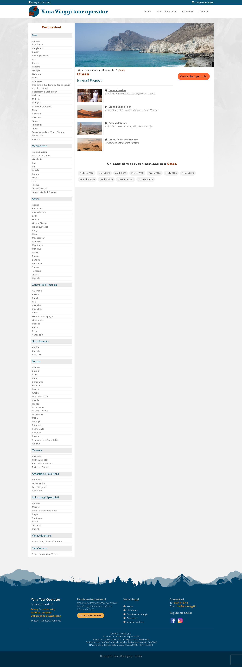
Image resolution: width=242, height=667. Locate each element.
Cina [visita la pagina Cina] (34, 59)
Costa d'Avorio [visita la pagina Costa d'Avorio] (39, 212)
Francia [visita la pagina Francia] (35, 389)
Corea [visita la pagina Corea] (35, 62)
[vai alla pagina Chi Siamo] (187, 11)
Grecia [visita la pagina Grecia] (35, 392)
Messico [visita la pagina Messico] (36, 323)
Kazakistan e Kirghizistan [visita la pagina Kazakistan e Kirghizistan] (44, 91)
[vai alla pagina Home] (69, 11)
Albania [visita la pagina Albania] (36, 367)
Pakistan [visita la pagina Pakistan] (36, 113)
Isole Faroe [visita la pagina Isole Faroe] (37, 414)
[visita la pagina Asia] (51, 35)
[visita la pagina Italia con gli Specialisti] (51, 497)
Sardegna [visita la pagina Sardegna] (37, 517)
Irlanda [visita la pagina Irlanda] (35, 400)
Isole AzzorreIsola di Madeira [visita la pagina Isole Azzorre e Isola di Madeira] (40, 409)
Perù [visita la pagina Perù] (34, 331)
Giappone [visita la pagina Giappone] (37, 74)
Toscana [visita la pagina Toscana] (36, 525)
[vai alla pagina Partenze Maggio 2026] (137, 173)
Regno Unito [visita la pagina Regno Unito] (38, 428)
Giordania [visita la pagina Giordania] (37, 159)
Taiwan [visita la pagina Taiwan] (35, 120)
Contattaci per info (193, 76)
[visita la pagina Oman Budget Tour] (89, 111)
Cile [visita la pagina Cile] (34, 301)
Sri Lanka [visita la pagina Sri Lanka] (36, 117)
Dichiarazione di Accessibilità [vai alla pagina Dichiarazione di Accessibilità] (46, 615)
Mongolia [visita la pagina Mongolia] (36, 102)
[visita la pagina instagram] (180, 620)
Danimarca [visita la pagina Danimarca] (37, 381)
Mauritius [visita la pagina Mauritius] (36, 248)
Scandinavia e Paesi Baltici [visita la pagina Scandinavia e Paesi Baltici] (45, 439)
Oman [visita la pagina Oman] (35, 177)
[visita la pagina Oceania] (51, 450)
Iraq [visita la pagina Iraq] (34, 166)
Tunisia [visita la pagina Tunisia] (35, 274)
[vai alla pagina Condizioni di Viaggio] (137, 614)
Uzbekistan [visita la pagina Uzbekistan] (37, 135)
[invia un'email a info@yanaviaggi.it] (186, 606)
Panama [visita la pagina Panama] (36, 327)
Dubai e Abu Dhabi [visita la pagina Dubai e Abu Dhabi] (41, 155)
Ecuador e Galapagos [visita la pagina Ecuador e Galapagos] (42, 316)
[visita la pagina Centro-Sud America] (51, 285)
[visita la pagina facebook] (173, 620)
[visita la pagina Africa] (51, 199)
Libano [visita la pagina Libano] (35, 173)
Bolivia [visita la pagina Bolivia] (35, 294)
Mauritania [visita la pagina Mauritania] (37, 245)
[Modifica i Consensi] (41, 612)
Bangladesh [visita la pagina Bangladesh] (38, 48)
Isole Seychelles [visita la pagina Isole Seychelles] (40, 226)
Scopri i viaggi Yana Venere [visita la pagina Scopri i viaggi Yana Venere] (45, 554)
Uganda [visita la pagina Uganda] (36, 278)
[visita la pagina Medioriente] (51, 146)
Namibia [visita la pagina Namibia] (36, 252)
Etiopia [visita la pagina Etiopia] (35, 219)
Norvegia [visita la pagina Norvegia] (36, 421)
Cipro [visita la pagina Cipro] (34, 374)
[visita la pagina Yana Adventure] (51, 535)
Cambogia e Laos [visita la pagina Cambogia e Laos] (40, 55)
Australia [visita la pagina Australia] (36, 456)
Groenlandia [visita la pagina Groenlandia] (38, 483)
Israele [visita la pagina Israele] (35, 170)
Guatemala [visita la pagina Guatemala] (37, 320)
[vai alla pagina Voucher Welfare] (135, 622)
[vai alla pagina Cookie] (48, 609)
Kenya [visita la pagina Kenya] (35, 230)
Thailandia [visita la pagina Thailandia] (37, 124)
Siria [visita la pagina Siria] (34, 181)
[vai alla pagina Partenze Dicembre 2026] (145, 179)
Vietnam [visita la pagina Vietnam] (36, 139)
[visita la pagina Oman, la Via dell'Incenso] (89, 144)
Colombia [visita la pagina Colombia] (36, 305)
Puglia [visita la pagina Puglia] (35, 514)
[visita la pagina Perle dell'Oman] (89, 127)
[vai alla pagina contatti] (132, 618)
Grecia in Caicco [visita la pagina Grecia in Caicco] (40, 396)
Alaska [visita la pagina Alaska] (35, 347)
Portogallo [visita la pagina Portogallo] (37, 425)
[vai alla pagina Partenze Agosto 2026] (188, 173)
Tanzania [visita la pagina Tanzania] (36, 270)
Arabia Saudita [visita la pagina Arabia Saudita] (39, 151)
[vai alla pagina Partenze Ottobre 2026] (106, 179)
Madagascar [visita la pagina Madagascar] (38, 237)
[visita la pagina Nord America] (51, 341)
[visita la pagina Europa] (51, 361)
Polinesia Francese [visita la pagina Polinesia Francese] (41, 467)
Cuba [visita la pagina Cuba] (34, 312)
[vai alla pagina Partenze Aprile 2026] (120, 173)
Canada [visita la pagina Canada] (36, 351)
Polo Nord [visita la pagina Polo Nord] (37, 490)
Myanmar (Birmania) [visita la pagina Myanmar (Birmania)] (42, 106)
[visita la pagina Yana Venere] (51, 548)
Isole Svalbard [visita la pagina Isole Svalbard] (39, 487)
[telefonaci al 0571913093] (39, 2)
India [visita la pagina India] (34, 77)
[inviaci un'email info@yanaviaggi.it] (203, 2)
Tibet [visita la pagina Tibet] (34, 128)
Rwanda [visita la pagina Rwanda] (36, 256)
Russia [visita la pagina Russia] (35, 436)
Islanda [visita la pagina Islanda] (35, 403)
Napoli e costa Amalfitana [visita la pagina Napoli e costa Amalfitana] (44, 510)
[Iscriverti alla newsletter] (90, 615)
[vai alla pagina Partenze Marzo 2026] (104, 173)
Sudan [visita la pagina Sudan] (35, 267)
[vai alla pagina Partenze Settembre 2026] (87, 179)
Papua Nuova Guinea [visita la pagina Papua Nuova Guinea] (42, 463)
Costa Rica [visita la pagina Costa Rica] (37, 309)
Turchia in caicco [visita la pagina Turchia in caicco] (40, 188)
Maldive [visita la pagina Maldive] (36, 95)
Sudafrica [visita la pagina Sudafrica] (37, 263)
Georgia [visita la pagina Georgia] (36, 70)
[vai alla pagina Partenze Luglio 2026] (171, 173)
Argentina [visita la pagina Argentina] (37, 290)
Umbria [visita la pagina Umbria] (35, 528)
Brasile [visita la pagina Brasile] (35, 298)
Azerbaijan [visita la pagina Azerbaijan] (37, 44)
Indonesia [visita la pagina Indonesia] (37, 81)
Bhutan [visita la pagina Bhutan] (35, 51)
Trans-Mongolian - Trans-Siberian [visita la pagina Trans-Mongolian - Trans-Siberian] (48, 132)
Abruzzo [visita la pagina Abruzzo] (36, 503)
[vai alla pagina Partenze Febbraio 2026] (87, 173)
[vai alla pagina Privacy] (34, 609)
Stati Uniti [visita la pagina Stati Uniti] (36, 354)
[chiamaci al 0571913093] (181, 602)
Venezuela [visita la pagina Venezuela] (37, 334)
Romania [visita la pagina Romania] (36, 432)
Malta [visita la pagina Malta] (35, 417)
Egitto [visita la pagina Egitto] (35, 215)
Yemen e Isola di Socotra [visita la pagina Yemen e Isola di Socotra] (44, 192)
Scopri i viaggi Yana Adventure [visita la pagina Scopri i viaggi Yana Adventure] (47, 541)
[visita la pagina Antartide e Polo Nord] (51, 474)
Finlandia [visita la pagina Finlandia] (36, 385)
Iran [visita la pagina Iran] (34, 162)
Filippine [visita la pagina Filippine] (36, 66)
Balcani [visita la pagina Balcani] (35, 370)
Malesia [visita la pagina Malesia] (36, 99)
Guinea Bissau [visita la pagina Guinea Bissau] (39, 223)
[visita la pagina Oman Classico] (89, 95)
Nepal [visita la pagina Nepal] (35, 109)
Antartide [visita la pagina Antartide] (36, 479)
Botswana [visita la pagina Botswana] (37, 208)
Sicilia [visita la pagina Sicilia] (35, 521)
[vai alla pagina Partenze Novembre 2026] (125, 179)
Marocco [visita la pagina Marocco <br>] (36, 241)
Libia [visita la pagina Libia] (34, 234)
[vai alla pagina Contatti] (204, 11)
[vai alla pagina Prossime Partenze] (166, 11)
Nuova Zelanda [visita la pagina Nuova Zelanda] (39, 459)
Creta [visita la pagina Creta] (35, 378)
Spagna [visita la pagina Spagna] (36, 443)
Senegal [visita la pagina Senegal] (36, 259)
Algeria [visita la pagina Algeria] (35, 204)
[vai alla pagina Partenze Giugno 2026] (155, 173)
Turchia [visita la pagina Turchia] (35, 184)
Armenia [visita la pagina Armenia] (36, 41)
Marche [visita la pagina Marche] (36, 506)
